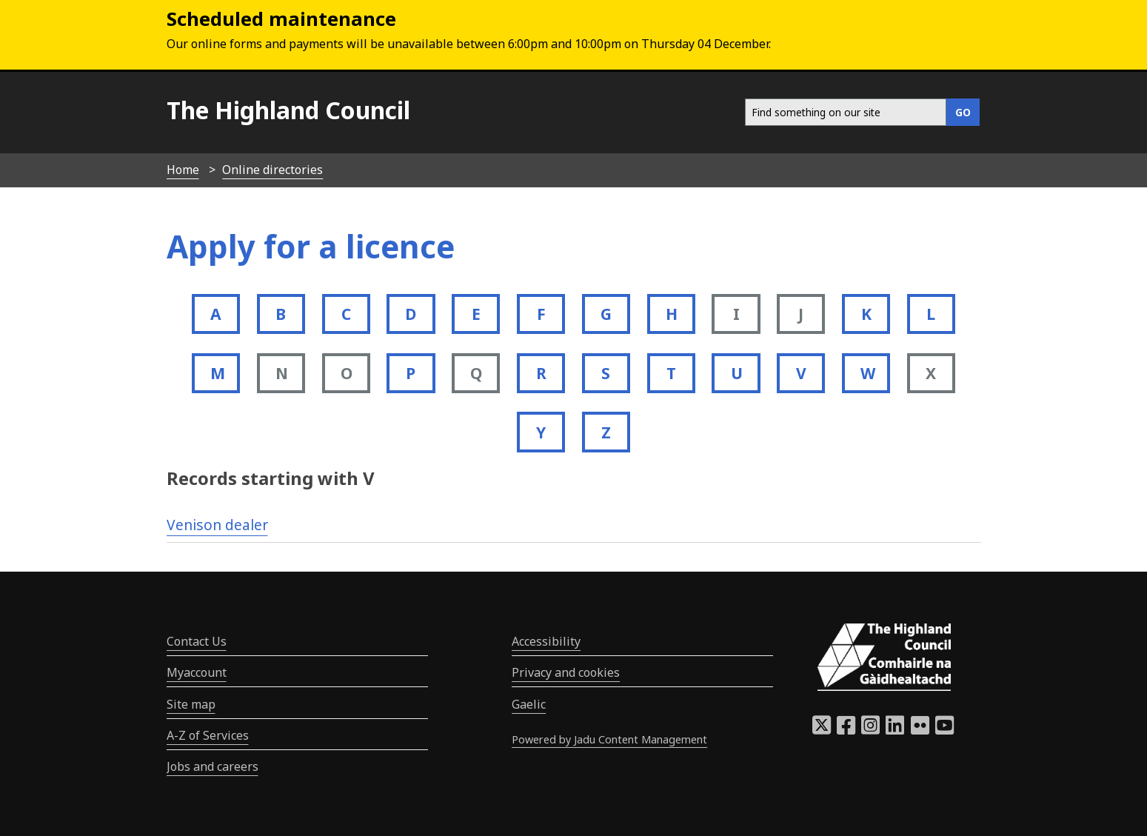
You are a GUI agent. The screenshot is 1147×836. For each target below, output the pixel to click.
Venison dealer (217, 525)
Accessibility (546, 641)
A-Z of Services (208, 735)
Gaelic (529, 704)
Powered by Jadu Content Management (609, 739)
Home (183, 169)
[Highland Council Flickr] (920, 729)
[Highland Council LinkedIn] (895, 729)
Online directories (272, 169)
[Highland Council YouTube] (944, 729)
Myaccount (197, 672)
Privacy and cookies (566, 672)
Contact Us (197, 641)
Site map (191, 704)
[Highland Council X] (821, 729)
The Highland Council (288, 110)
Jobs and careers (212, 766)
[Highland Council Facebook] (846, 729)
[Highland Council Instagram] (870, 729)
